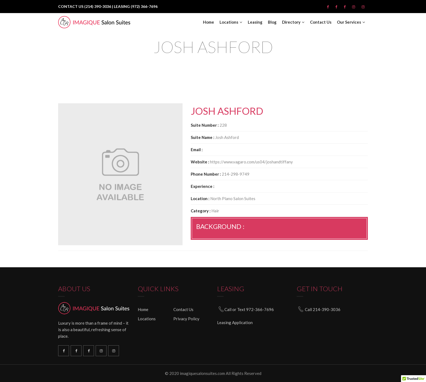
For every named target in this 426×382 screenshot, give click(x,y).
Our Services (349, 22)
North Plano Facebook (88, 350)
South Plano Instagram (113, 350)
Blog (272, 22)
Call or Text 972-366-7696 (249, 309)
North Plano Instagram (101, 350)
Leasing (255, 22)
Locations (229, 22)
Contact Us (320, 22)
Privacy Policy (186, 318)
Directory (291, 22)
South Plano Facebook (76, 350)
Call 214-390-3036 (322, 309)
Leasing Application (235, 322)
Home (208, 22)
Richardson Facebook (63, 350)
